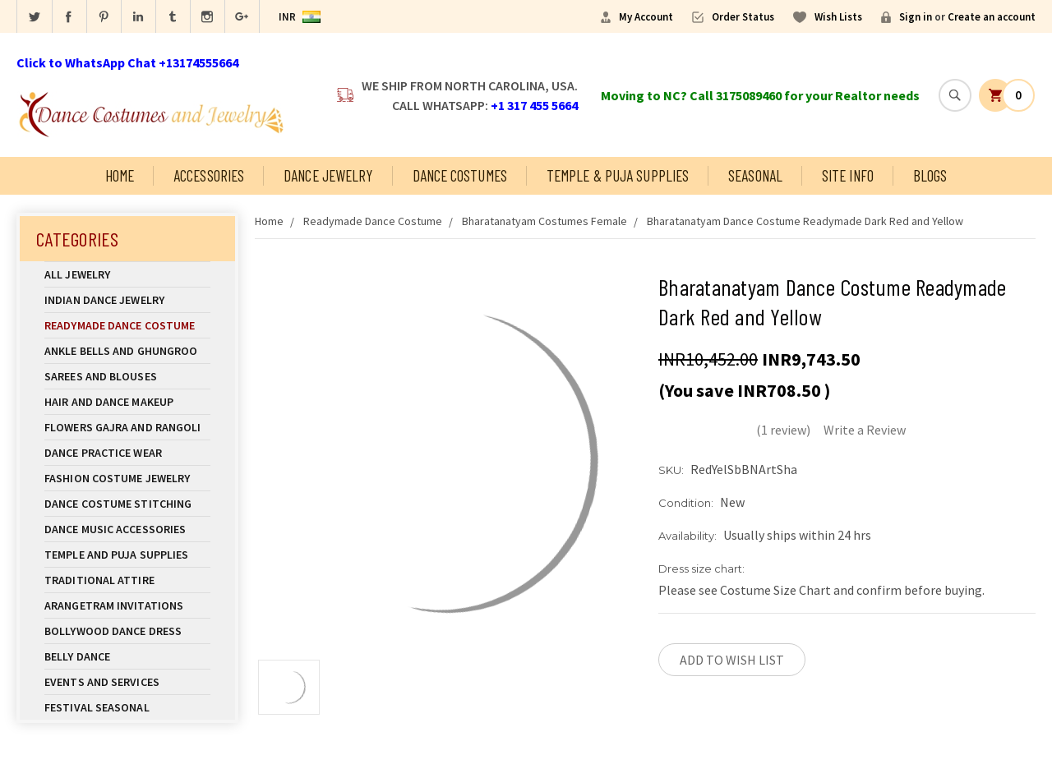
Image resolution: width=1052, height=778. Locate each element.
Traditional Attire (99, 580)
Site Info (848, 175)
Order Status (743, 17)
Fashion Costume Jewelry (127, 478)
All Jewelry (127, 274)
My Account (646, 17)
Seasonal (755, 175)
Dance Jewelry (328, 175)
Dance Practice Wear (127, 452)
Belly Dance (127, 656)
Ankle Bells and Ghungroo (120, 350)
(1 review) (783, 429)
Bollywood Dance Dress (113, 631)
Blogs (930, 175)
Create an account (992, 17)
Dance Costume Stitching (117, 503)
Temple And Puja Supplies (127, 554)
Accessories (208, 175)
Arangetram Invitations (113, 605)
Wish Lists (838, 17)
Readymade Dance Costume (127, 325)
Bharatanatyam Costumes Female (544, 221)
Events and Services (101, 681)
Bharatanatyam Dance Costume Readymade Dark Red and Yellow (805, 221)
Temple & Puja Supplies (618, 175)
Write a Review (865, 429)
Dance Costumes (460, 175)
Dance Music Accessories (115, 529)
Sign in (915, 17)
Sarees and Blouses (127, 376)
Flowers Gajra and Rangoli (122, 427)
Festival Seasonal (97, 707)
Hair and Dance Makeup (127, 401)
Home (119, 175)
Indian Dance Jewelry (127, 299)
